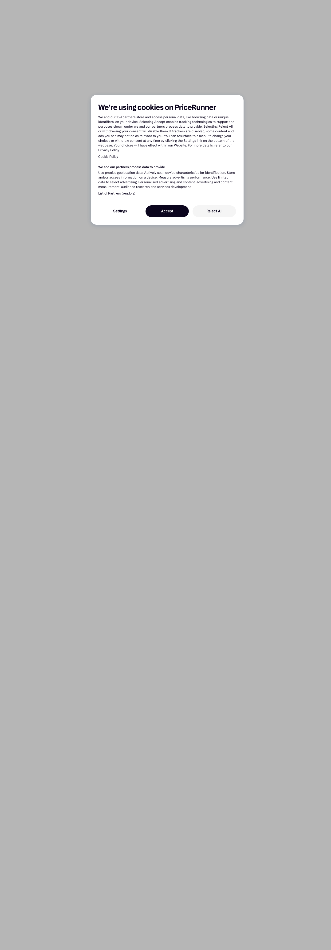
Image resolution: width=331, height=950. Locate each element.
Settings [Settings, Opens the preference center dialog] (120, 211)
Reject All (214, 211)
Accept (167, 211)
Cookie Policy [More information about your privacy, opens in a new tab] (108, 157)
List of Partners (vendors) (116, 193)
